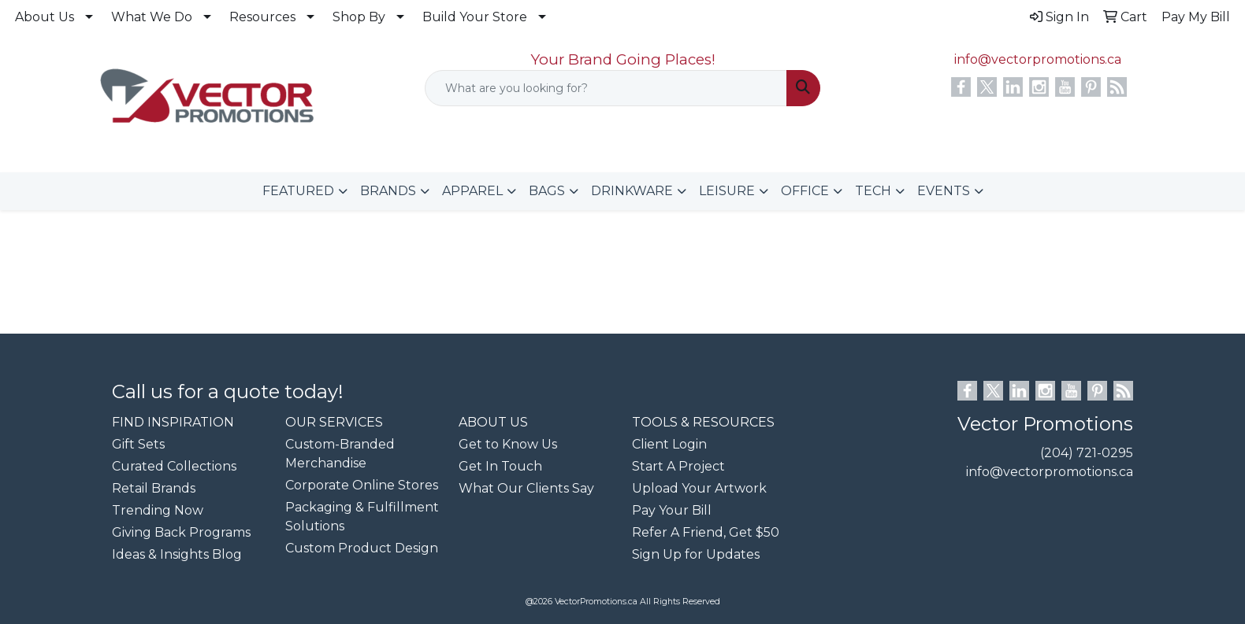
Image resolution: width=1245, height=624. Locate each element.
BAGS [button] (547, 190)
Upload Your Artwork (699, 488)
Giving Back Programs (181, 532)
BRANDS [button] (388, 190)
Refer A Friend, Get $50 (705, 532)
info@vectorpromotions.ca (1037, 59)
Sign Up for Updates (696, 554)
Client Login (669, 444)
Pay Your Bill (672, 510)
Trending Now (157, 510)
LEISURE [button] (727, 190)
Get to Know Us (508, 444)
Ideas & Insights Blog (177, 554)
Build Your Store (474, 16)
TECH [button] (873, 190)
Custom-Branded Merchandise (340, 454)
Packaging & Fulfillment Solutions (362, 517)
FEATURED (298, 190)
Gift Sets (138, 444)
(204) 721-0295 (1086, 452)
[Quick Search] (606, 88)
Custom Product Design (361, 548)
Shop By (359, 16)
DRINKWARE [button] (632, 190)
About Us (44, 16)
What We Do (151, 16)
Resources (262, 16)
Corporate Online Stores (361, 485)
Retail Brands (153, 488)
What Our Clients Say (526, 488)
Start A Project (678, 466)
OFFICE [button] (805, 190)
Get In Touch (500, 466)
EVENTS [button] (943, 190)
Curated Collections (174, 466)
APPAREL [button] (472, 190)
